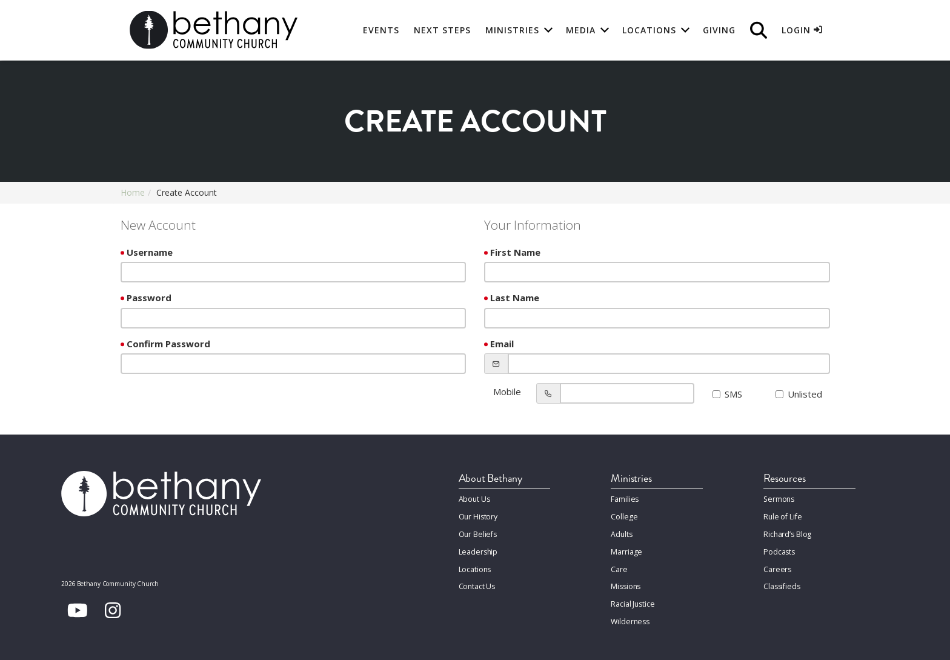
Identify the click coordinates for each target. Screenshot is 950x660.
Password (149, 298)
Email (502, 344)
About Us (474, 498)
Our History (478, 515)
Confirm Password (168, 344)
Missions (625, 580)
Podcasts (778, 547)
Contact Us (477, 580)
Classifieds (781, 580)
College (623, 515)
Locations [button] (649, 30)
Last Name (514, 298)
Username (150, 252)
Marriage (626, 547)
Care (618, 564)
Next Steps (442, 30)
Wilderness (629, 613)
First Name (515, 252)
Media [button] (581, 30)
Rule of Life (781, 515)
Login (802, 30)
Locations (475, 564)
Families (624, 498)
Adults (621, 531)
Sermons (778, 498)
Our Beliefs (477, 531)
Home (133, 192)
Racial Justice (632, 597)
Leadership (478, 547)
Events (381, 30)
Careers (776, 564)
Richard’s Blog (787, 531)
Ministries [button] (512, 30)
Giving (719, 30)
